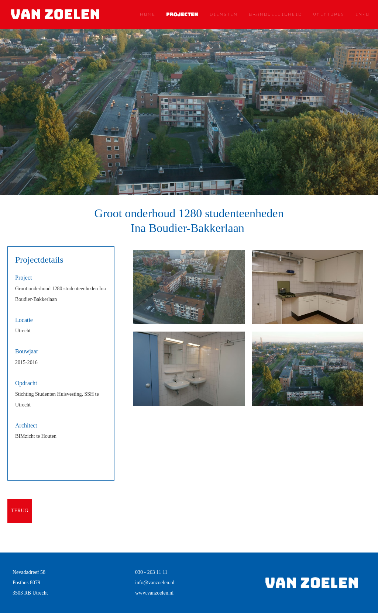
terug (19, 510)
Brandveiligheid (275, 14)
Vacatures (328, 14)
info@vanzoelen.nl (155, 582)
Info (362, 14)
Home (147, 14)
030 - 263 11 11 (151, 572)
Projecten (182, 14)
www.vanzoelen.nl (154, 593)
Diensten (223, 14)
